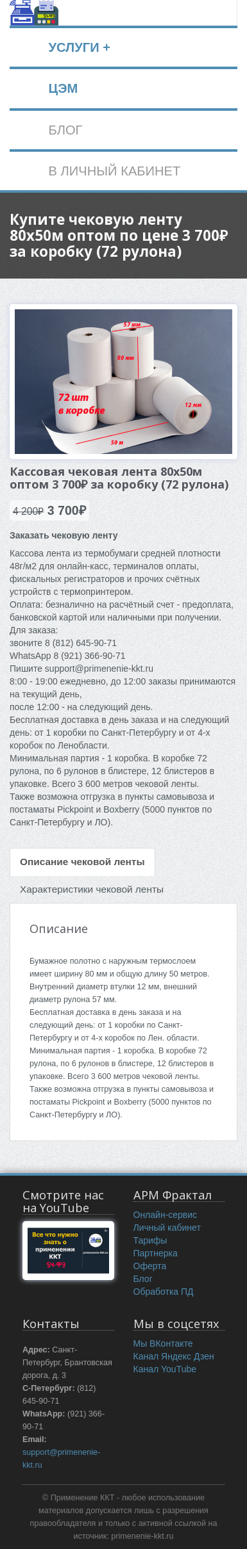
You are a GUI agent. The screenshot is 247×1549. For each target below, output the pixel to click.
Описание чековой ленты (82, 861)
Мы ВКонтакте (163, 1343)
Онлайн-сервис (165, 1215)
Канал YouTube (165, 1369)
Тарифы (150, 1240)
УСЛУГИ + (79, 47)
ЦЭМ (63, 88)
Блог (143, 1279)
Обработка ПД (163, 1291)
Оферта (150, 1266)
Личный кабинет (167, 1227)
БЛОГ (65, 130)
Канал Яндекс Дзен (173, 1356)
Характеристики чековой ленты (92, 889)
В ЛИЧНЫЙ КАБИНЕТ (114, 171)
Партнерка (155, 1253)
